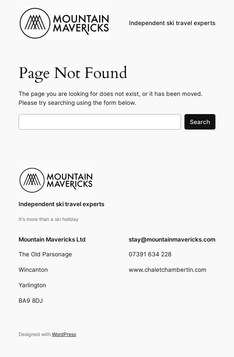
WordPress (64, 334)
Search (200, 122)
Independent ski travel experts (61, 204)
